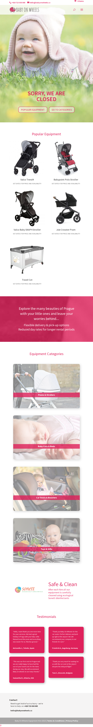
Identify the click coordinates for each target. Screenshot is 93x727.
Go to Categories (62, 109)
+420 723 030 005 (18, 2)
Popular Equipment (33, 109)
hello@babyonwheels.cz (21, 710)
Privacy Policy (72, 721)
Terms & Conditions (56, 721)
